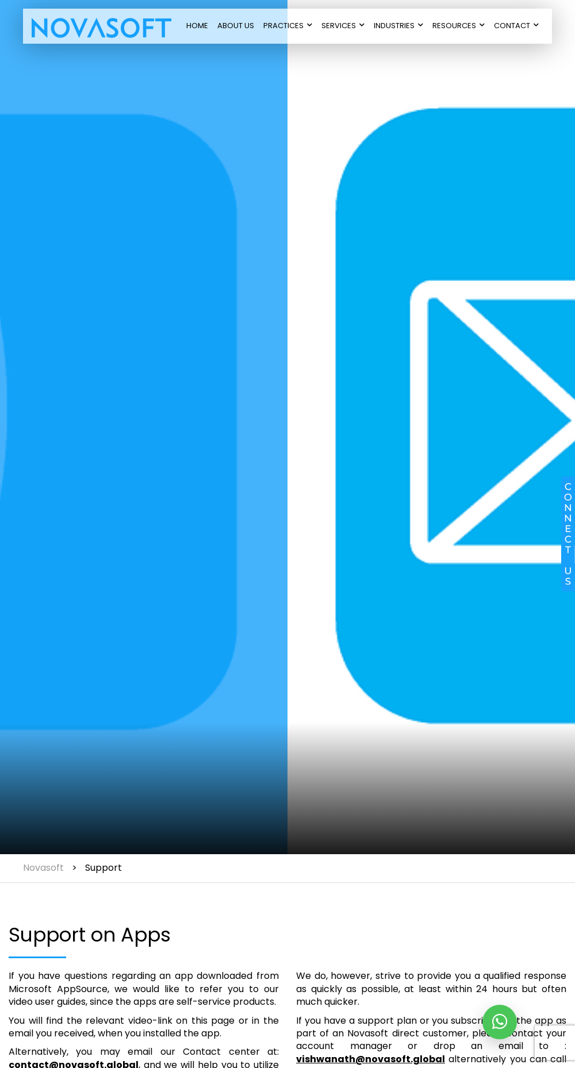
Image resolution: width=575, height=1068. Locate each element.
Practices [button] (287, 25)
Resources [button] (458, 25)
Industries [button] (398, 25)
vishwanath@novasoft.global (370, 1059)
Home (197, 25)
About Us (235, 25)
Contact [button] (516, 25)
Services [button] (343, 25)
